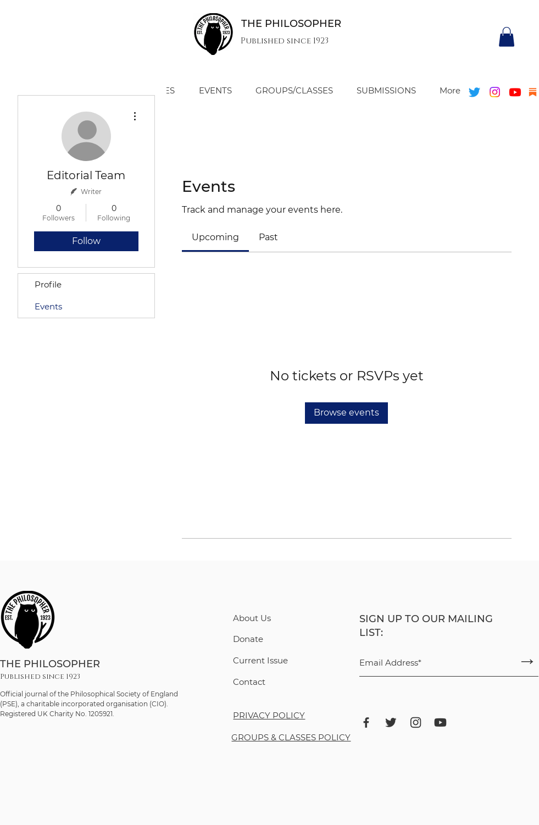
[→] (527, 661)
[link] (215, 237)
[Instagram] (495, 92)
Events (48, 306)
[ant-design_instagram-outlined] (416, 722)
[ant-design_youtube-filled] (440, 722)
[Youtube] (515, 92)
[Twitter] (474, 92)
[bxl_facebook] (366, 722)
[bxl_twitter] (391, 722)
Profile (48, 284)
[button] (506, 37)
